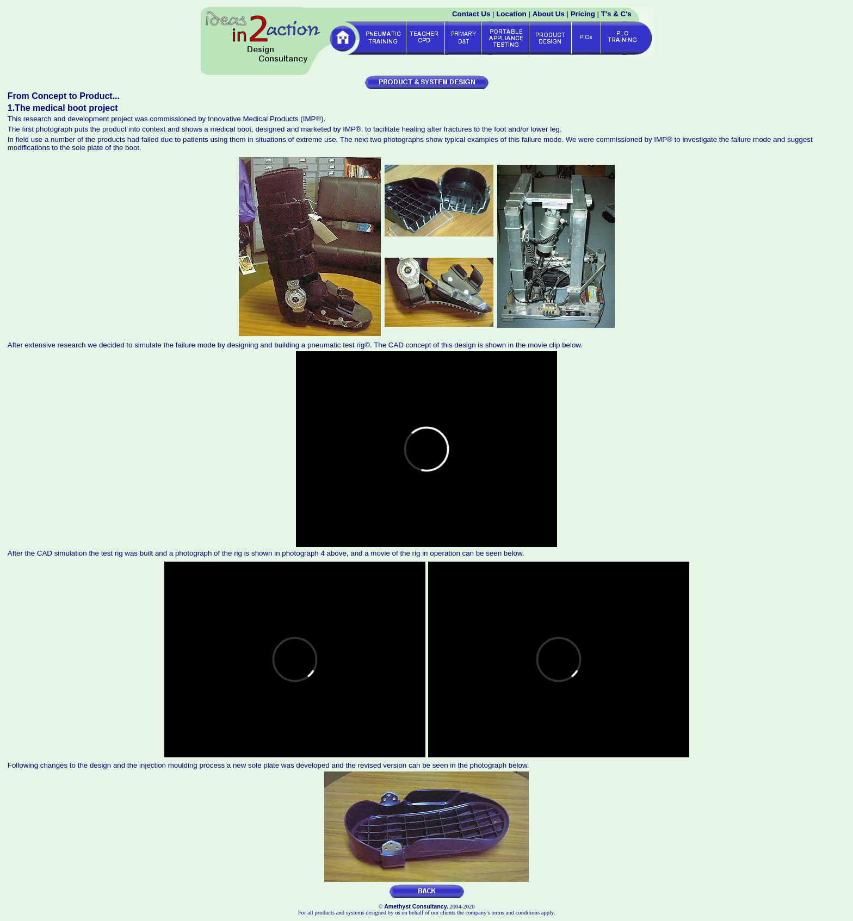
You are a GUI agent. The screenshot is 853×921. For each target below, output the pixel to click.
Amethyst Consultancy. (416, 906)
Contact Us (471, 14)
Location (511, 14)
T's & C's (616, 14)
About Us (549, 14)
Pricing (583, 14)
